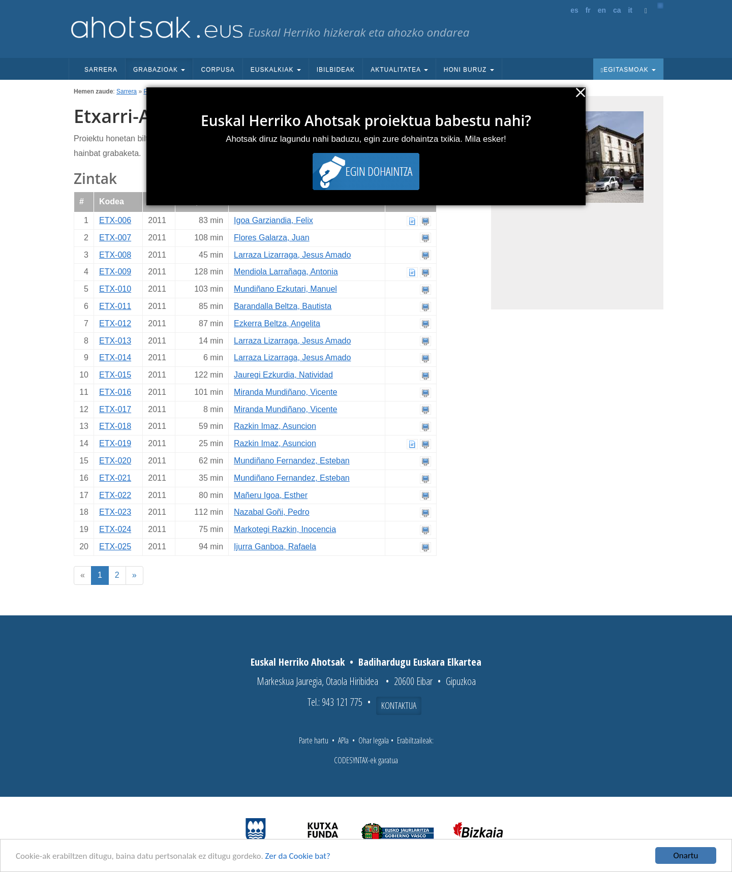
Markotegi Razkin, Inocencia (285, 529)
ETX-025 (115, 546)
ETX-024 (115, 529)
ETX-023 (115, 512)
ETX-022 (115, 495)
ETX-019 (115, 443)
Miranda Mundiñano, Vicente (285, 392)
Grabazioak (159, 69)
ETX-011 (115, 306)
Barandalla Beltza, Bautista (282, 306)
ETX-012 (115, 323)
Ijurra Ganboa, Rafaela (275, 546)
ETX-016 (115, 392)
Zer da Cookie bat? (297, 856)
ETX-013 (115, 340)
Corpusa (217, 69)
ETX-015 (115, 374)
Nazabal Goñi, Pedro (272, 512)
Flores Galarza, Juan (272, 237)
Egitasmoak (628, 69)
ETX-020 (115, 460)
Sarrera (100, 69)
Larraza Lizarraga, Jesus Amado (292, 255)
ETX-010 (115, 289)
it (630, 10)
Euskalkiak (276, 69)
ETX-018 (115, 426)
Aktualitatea (399, 69)
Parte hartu (313, 740)
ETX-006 (115, 220)
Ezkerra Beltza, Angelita (277, 323)
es (574, 10)
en (602, 10)
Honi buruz (469, 69)
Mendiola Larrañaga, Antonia (286, 271)
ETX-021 (115, 478)
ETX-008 (115, 255)
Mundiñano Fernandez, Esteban (292, 460)
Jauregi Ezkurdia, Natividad (283, 374)
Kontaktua (398, 705)
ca (617, 10)
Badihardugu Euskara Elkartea (419, 662)
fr (588, 10)
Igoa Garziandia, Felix (273, 220)
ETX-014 (115, 357)
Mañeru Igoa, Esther (271, 495)
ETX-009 (115, 271)
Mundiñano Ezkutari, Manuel (285, 289)
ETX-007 (115, 237)
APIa (343, 740)
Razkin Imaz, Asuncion (275, 426)
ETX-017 (115, 409)
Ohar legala (373, 740)
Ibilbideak (336, 69)
